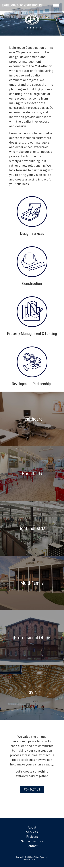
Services (32, 832)
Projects (32, 837)
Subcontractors (32, 841)
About (32, 827)
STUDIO (35, 860)
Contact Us (32, 789)
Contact (32, 846)
